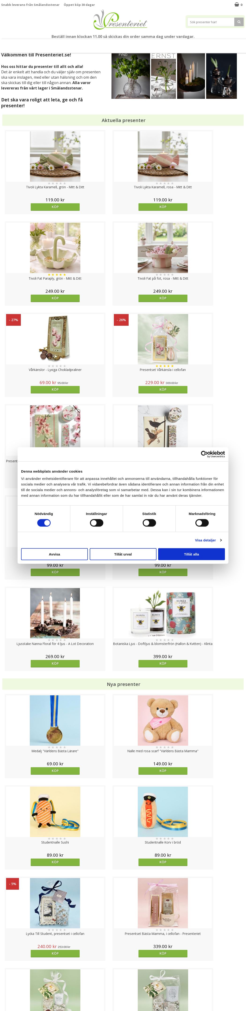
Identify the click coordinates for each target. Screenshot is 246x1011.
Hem (161, 44)
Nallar (5, 995)
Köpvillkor (8, 974)
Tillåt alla (191, 554)
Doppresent (10, 1002)
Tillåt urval (123, 554)
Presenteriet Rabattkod (19, 988)
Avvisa (54, 554)
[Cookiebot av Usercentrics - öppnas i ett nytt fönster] (204, 454)
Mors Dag (29, 44)
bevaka (214, 786)
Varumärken (10, 967)
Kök (179, 44)
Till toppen (123, 944)
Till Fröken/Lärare (57, 44)
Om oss (7, 981)
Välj (31, 786)
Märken (236, 44)
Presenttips (137, 44)
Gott (216, 44)
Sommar (84, 44)
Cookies (7, 960)
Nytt (6, 44)
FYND (123, 54)
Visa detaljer (205, 540)
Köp (31, 206)
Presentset (109, 44)
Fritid (197, 44)
